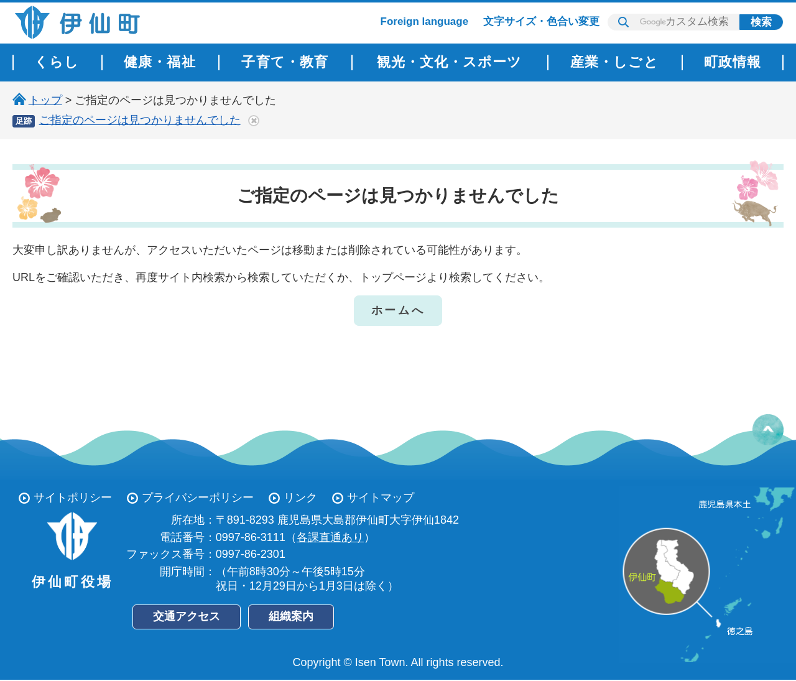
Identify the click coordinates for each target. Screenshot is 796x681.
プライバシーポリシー (198, 497)
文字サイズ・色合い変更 (541, 21)
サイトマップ (380, 497)
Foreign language (425, 21)
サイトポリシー (73, 497)
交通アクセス (186, 616)
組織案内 (291, 616)
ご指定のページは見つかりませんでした (140, 120)
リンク (300, 497)
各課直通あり (330, 537)
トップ (45, 100)
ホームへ (398, 310)
